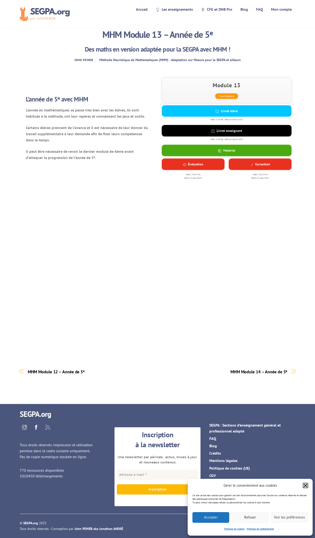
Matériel (226, 150)
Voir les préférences (289, 517)
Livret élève (226, 111)
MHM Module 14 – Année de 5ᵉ (258, 372)
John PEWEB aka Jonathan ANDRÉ (99, 529)
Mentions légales (223, 460)
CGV (212, 475)
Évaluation (193, 164)
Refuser (250, 517)
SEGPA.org (30, 523)
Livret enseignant (226, 131)
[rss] (47, 426)
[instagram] (24, 426)
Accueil (142, 9)
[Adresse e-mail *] (157, 474)
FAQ (259, 9)
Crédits (215, 453)
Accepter (211, 517)
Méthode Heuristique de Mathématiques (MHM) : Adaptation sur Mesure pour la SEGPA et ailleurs (170, 60)
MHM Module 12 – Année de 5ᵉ (56, 372)
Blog (244, 9)
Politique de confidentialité (260, 528)
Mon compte (281, 9)
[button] (305, 485)
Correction (260, 164)
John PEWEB (83, 60)
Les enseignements (174, 9)
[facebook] (36, 426)
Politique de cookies (234, 528)
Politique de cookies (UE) (229, 468)
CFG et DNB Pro (216, 9)
